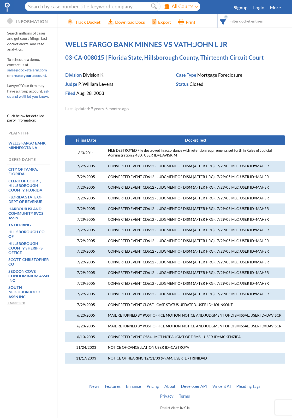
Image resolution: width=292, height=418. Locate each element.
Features (112, 386)
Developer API (194, 386)
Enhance (133, 386)
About (169, 386)
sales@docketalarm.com (27, 70)
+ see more (16, 302)
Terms (184, 396)
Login (258, 7)
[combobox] (223, 21)
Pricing (153, 386)
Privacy (166, 396)
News (94, 386)
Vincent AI (221, 386)
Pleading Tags (248, 386)
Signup (241, 7)
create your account (29, 75)
